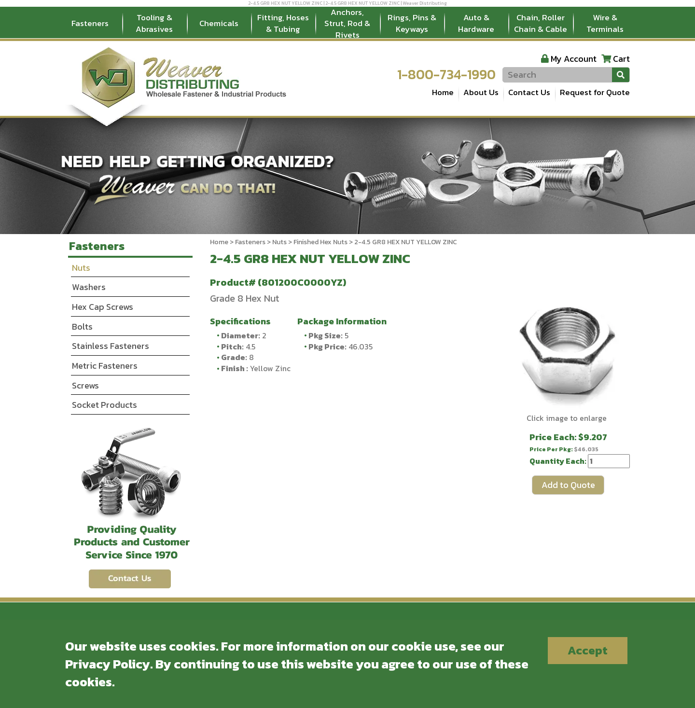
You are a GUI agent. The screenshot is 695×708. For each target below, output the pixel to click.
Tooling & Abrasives (154, 23)
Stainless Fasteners (110, 345)
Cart (621, 58)
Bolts (82, 326)
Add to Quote (568, 484)
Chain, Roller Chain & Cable (540, 23)
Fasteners (90, 23)
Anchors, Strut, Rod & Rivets (347, 24)
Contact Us (529, 92)
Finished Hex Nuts (320, 242)
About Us (481, 92)
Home (443, 92)
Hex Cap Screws (102, 306)
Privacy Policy (107, 663)
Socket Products (104, 404)
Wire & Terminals (605, 23)
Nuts (279, 242)
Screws (85, 385)
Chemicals (218, 23)
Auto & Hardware (476, 23)
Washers (89, 286)
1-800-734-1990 (446, 74)
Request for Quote (595, 92)
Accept (588, 650)
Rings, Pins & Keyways (412, 23)
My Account (574, 58)
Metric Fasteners (105, 365)
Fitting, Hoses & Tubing (283, 23)
